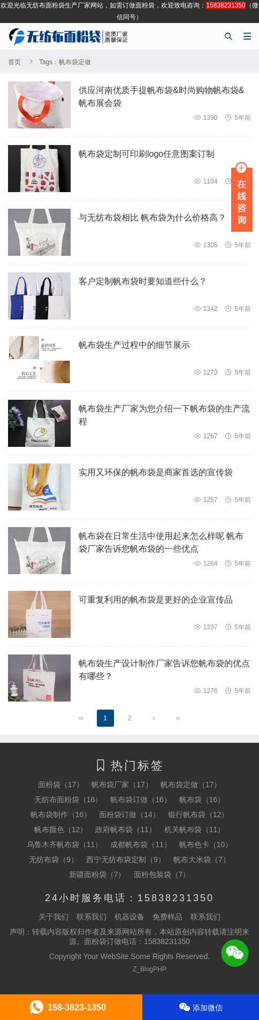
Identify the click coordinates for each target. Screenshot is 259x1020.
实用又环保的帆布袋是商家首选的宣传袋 (156, 472)
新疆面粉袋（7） (97, 874)
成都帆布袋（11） (140, 844)
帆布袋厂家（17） (122, 784)
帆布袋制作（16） (61, 814)
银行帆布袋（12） (198, 814)
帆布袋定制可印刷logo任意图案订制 (147, 153)
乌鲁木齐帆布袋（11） (65, 844)
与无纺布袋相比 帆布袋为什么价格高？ (152, 217)
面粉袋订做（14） (129, 814)
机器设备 (129, 916)
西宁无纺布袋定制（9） (125, 859)
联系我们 (91, 916)
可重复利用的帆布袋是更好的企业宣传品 (156, 599)
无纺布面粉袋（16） (68, 799)
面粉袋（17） (61, 784)
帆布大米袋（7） (201, 859)
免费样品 (167, 916)
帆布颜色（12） (61, 829)
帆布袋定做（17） (191, 784)
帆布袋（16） (202, 799)
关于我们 (53, 916)
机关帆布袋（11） (194, 829)
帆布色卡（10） (206, 844)
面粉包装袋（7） (162, 874)
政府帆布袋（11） (125, 829)
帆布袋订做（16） (140, 799)
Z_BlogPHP (149, 969)
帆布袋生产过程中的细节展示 (134, 344)
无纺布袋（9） (53, 859)
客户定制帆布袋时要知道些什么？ (143, 281)
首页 (14, 62)
